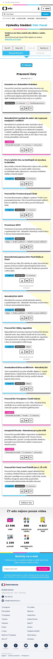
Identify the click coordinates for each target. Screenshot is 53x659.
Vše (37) (7, 48)
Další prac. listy (26, 503)
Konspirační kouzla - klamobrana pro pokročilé (25, 430)
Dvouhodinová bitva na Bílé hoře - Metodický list (26, 367)
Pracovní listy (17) (16, 53)
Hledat (45, 14)
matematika (30, 18)
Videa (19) (19, 48)
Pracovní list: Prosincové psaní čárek (20, 193)
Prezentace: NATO (12, 225)
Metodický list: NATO (13, 296)
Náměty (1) (44, 48)
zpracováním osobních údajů (39, 577)
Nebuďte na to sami (13, 39)
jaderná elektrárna (41, 18)
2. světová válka (21, 18)
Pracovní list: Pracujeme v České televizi (22, 398)
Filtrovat (28, 65)
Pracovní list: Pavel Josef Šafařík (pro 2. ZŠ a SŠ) (25, 467)
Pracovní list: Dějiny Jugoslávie (18, 328)
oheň (13, 18)
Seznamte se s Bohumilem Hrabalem (20, 84)
